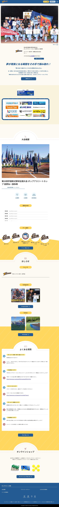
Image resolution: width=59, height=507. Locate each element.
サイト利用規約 (5, 492)
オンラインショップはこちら (24, 476)
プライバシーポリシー (25, 489)
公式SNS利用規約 (43, 489)
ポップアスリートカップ (11, 211)
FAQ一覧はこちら (25, 435)
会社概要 (3, 489)
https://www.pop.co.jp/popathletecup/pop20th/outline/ (19, 379)
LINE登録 (32, 56)
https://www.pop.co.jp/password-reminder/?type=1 (18, 395)
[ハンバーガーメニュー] (57, 2)
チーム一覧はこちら (25, 247)
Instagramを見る (24, 306)
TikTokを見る (24, 334)
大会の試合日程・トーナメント (13, 187)
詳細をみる (28, 78)
